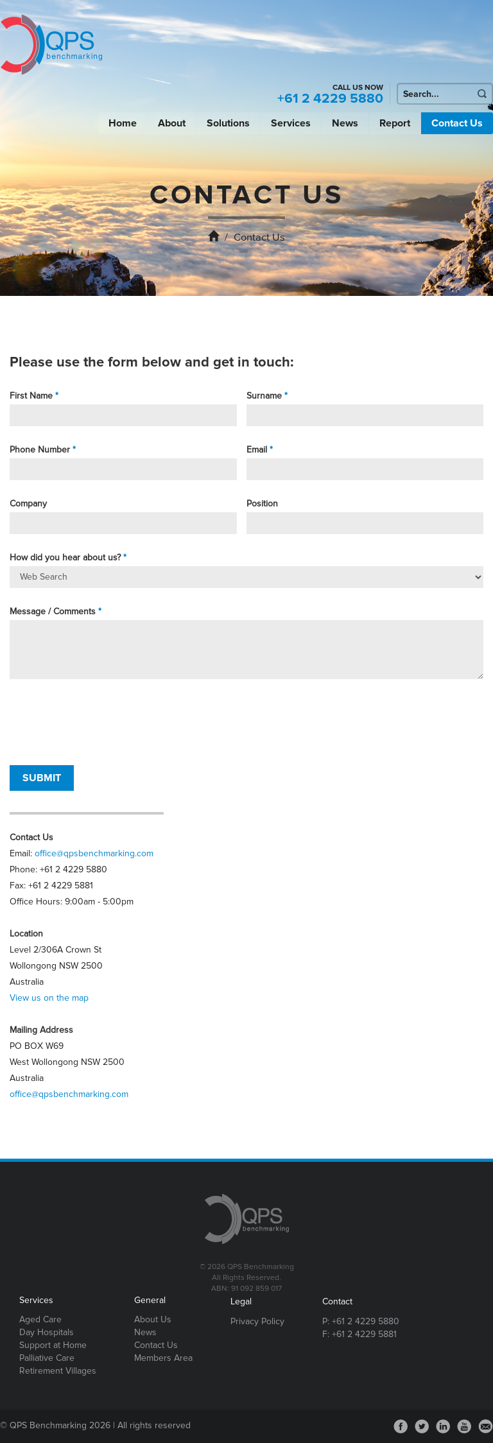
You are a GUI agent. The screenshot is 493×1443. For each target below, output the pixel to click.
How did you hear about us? (65, 557)
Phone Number (40, 449)
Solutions (228, 123)
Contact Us (457, 123)
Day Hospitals (46, 1332)
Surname (264, 395)
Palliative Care (46, 1357)
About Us (152, 1319)
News (345, 123)
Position (262, 503)
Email (256, 449)
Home (122, 123)
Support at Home (53, 1345)
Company (28, 503)
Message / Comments (53, 611)
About (172, 123)
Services (291, 123)
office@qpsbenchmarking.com (94, 853)
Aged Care (40, 1319)
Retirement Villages (57, 1370)
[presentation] (107, 722)
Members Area (163, 1357)
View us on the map (49, 997)
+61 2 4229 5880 (330, 99)
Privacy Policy (257, 1321)
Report (394, 123)
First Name (31, 395)
